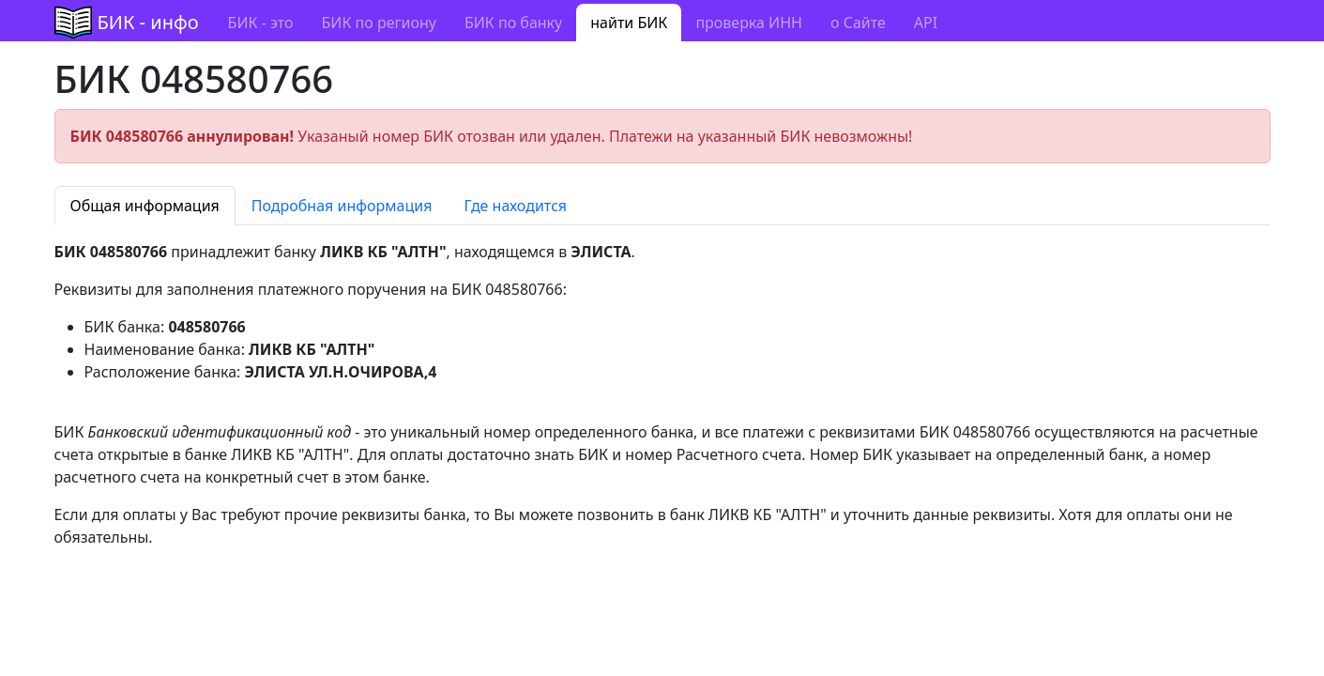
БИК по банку (513, 22)
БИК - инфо (148, 22)
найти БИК (628, 22)
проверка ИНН (748, 22)
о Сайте (858, 22)
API (925, 22)
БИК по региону (378, 22)
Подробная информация (342, 205)
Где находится (515, 205)
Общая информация (145, 205)
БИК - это (261, 22)
